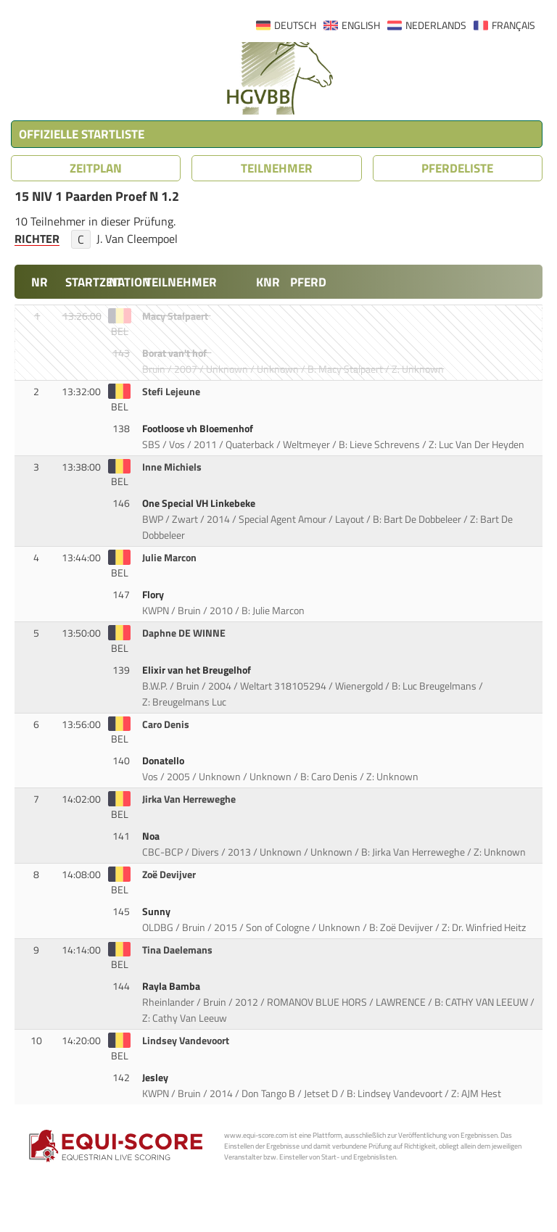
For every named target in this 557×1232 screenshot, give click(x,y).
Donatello (164, 761)
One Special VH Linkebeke (199, 503)
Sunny (157, 911)
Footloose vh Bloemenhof (198, 429)
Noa (152, 836)
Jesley (156, 1078)
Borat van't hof (175, 353)
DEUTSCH (295, 25)
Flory (154, 595)
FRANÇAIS (513, 25)
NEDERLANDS (435, 25)
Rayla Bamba (172, 986)
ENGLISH (361, 25)
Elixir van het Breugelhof (197, 670)
